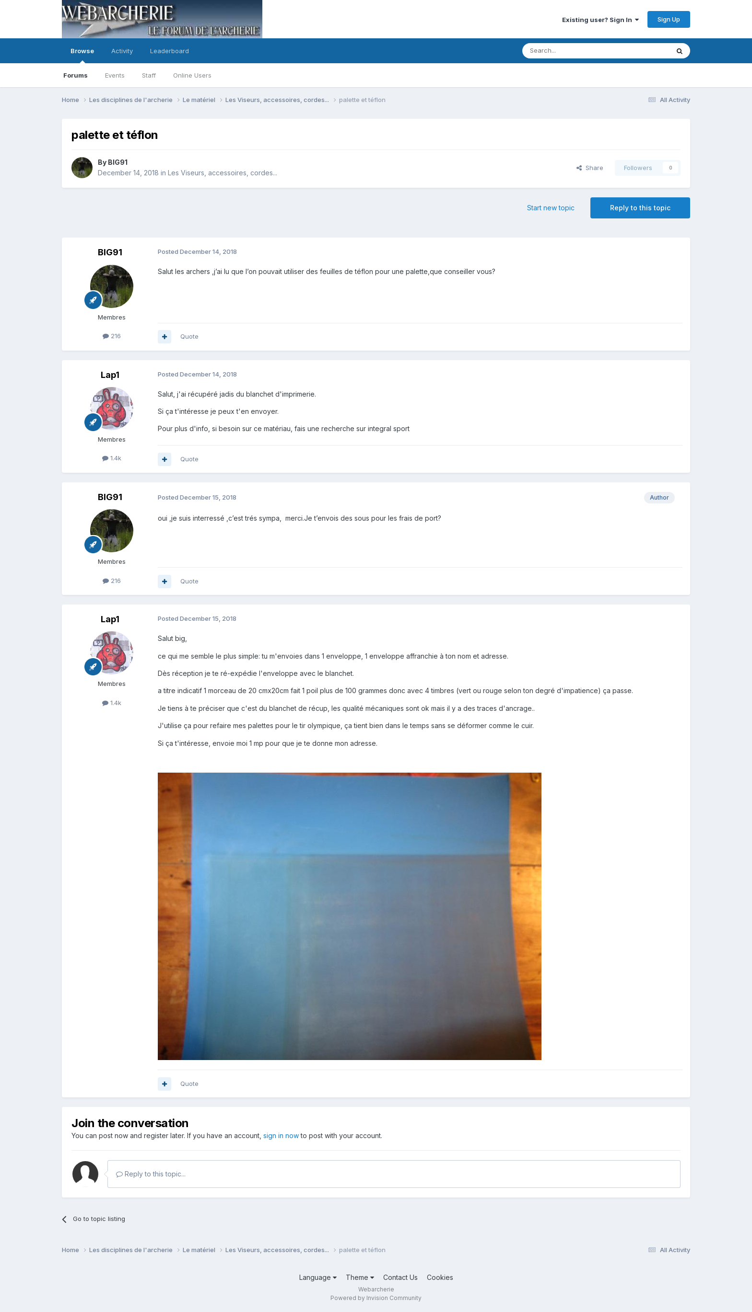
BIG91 (118, 162)
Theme (360, 1277)
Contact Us (400, 1277)
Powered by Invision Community (376, 1297)
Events (115, 75)
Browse (82, 55)
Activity (122, 51)
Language (318, 1277)
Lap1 (110, 375)
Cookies (440, 1277)
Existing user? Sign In (600, 19)
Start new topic (551, 208)
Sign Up (669, 19)
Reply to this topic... (151, 1174)
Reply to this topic (640, 208)
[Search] (571, 50)
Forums (75, 75)
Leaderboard (169, 51)
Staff (149, 75)
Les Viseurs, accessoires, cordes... (222, 173)
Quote (189, 336)
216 (112, 336)
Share (589, 167)
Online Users (192, 75)
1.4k (111, 458)
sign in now (281, 1135)
